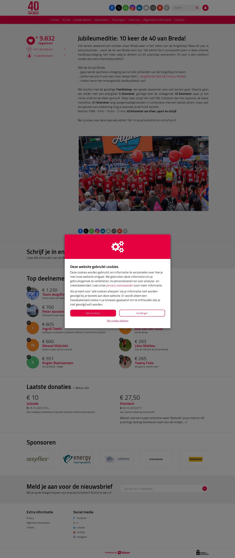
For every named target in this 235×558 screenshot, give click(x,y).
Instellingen (142, 313)
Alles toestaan (93, 313)
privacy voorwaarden (119, 285)
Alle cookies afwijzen (117, 320)
